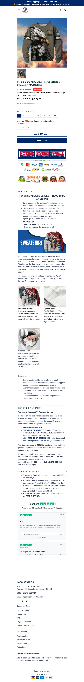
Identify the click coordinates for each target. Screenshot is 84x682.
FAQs (19, 616)
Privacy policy (22, 634)
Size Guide (30, 104)
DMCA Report (42, 672)
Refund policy (22, 645)
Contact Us (21, 612)
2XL (38, 108)
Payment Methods (24, 620)
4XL (49, 108)
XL (32, 108)
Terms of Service (23, 638)
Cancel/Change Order (25, 623)
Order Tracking (23, 609)
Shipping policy (23, 641)
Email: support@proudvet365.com (30, 595)
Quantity (20, 114)
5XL (55, 108)
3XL (44, 108)
